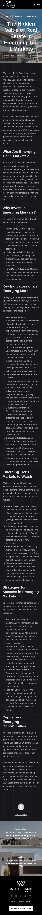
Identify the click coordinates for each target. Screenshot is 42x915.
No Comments (33, 55)
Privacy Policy (25, 901)
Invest (8, 17)
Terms (14, 901)
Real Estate (31, 17)
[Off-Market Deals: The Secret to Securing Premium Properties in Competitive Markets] (21, 834)
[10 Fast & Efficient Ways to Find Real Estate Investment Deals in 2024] (21, 862)
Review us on (21, 908)
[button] (38, 4)
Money (18, 17)
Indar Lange (10, 55)
